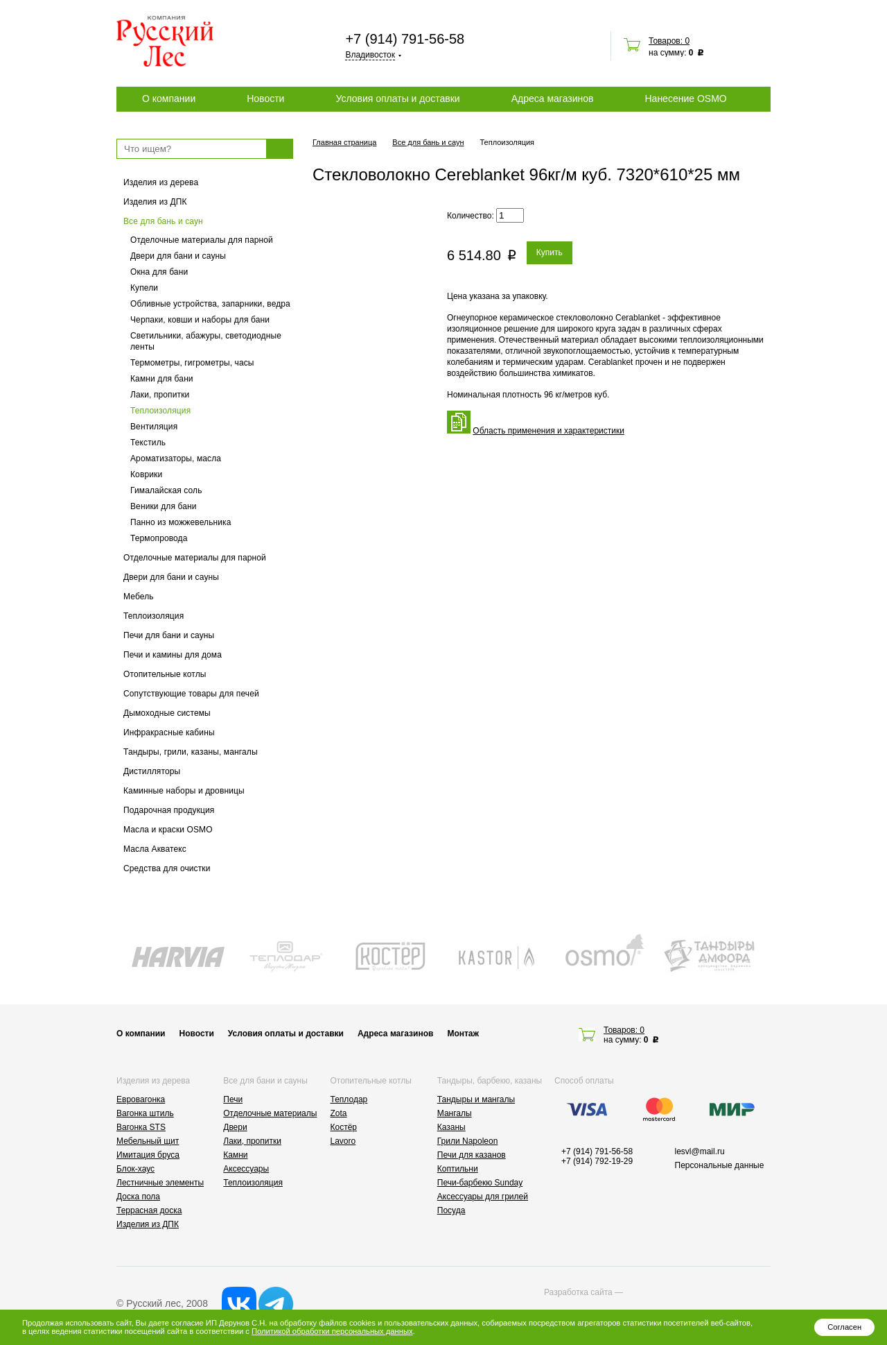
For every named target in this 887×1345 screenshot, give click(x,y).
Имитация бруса (147, 1155)
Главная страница (344, 142)
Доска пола (138, 1196)
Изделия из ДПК (155, 202)
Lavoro (343, 1141)
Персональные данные (719, 1165)
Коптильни (457, 1169)
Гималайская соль (166, 490)
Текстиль (148, 442)
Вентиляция (153, 426)
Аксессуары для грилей (482, 1196)
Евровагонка (140, 1099)
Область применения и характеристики (548, 431)
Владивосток (370, 55)
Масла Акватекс (154, 849)
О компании (168, 98)
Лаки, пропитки (159, 395)
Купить (549, 252)
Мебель (138, 596)
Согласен (844, 1327)
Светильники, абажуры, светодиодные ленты (205, 341)
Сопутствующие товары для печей (191, 694)
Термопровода (159, 538)
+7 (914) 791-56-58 (404, 38)
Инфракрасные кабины (169, 732)
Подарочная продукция (169, 810)
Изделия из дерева (160, 182)
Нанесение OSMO (685, 98)
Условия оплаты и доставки (397, 98)
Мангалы (454, 1113)
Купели (144, 288)
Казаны (451, 1127)
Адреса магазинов (552, 98)
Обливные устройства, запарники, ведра (210, 304)
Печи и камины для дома (172, 655)
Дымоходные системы (167, 713)
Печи (233, 1099)
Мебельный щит (147, 1141)
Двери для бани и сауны (178, 256)
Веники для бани (163, 506)
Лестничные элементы (160, 1183)
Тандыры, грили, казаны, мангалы (190, 752)
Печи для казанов (471, 1155)
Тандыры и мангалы (476, 1099)
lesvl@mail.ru (700, 1151)
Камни (235, 1155)
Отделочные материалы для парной (201, 240)
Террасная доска (149, 1210)
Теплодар (349, 1099)
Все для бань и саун (163, 221)
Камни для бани (161, 379)
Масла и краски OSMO (168, 829)
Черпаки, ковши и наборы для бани (200, 320)
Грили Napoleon (467, 1141)
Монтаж (463, 1033)
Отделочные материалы (270, 1113)
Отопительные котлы (165, 674)
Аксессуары (246, 1169)
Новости (265, 98)
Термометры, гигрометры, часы (192, 363)
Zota (339, 1113)
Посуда (451, 1210)
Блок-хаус (135, 1169)
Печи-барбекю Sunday (480, 1183)
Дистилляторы (151, 771)
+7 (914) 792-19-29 (597, 1161)
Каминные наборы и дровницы (184, 791)
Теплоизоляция (160, 411)
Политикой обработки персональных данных (332, 1331)
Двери (235, 1127)
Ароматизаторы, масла (175, 458)
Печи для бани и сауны (168, 635)
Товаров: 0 (669, 41)
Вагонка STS (141, 1127)
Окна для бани (159, 272)
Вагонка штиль (145, 1113)
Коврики (146, 474)
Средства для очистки (167, 868)
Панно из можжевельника (180, 522)
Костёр (344, 1127)
